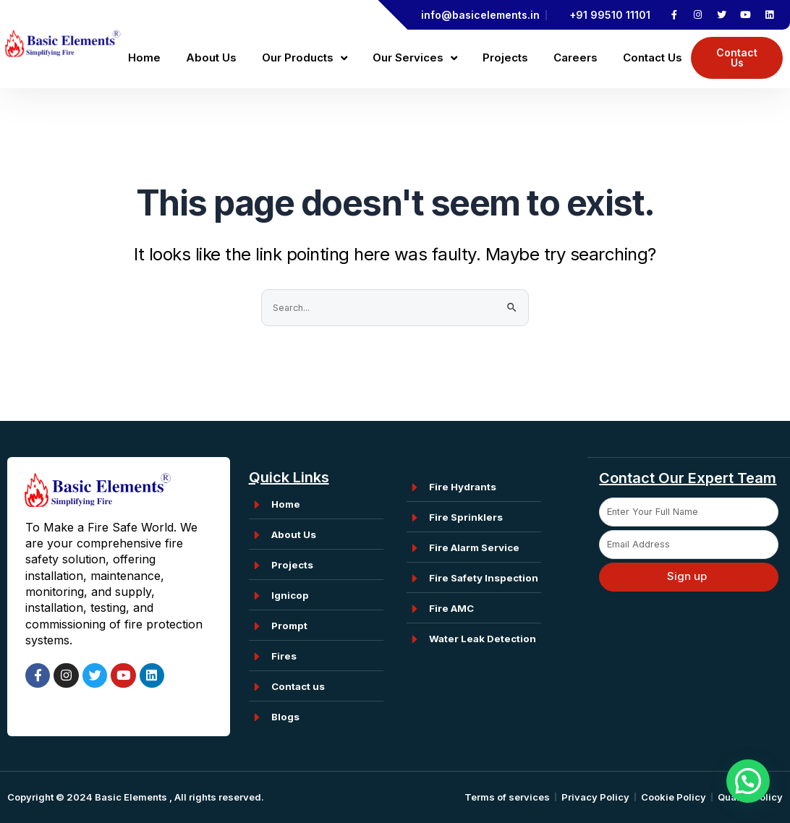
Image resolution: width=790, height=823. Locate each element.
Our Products (304, 58)
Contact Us (652, 57)
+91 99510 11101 (609, 15)
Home (144, 57)
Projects (505, 57)
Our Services (415, 58)
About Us (211, 57)
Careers (575, 57)
